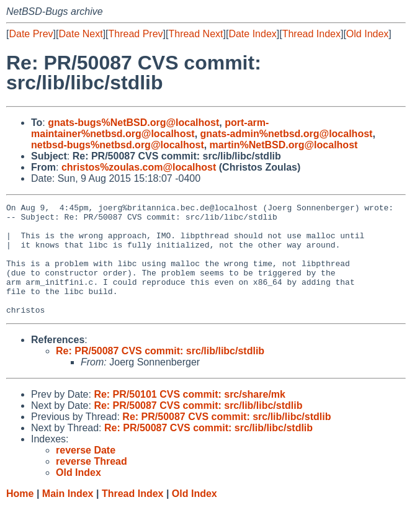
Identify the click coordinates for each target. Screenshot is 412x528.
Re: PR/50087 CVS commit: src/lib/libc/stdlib (160, 373)
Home (20, 516)
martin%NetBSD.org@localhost (284, 145)
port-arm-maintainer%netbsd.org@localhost (150, 128)
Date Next (80, 34)
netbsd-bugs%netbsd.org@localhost (117, 145)
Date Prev (31, 34)
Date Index (252, 34)
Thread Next (195, 34)
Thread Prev (136, 34)
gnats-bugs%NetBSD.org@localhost (133, 122)
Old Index (367, 34)
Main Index (68, 516)
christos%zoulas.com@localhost (138, 167)
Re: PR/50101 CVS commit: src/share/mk (189, 416)
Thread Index (311, 34)
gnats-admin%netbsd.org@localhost (286, 133)
